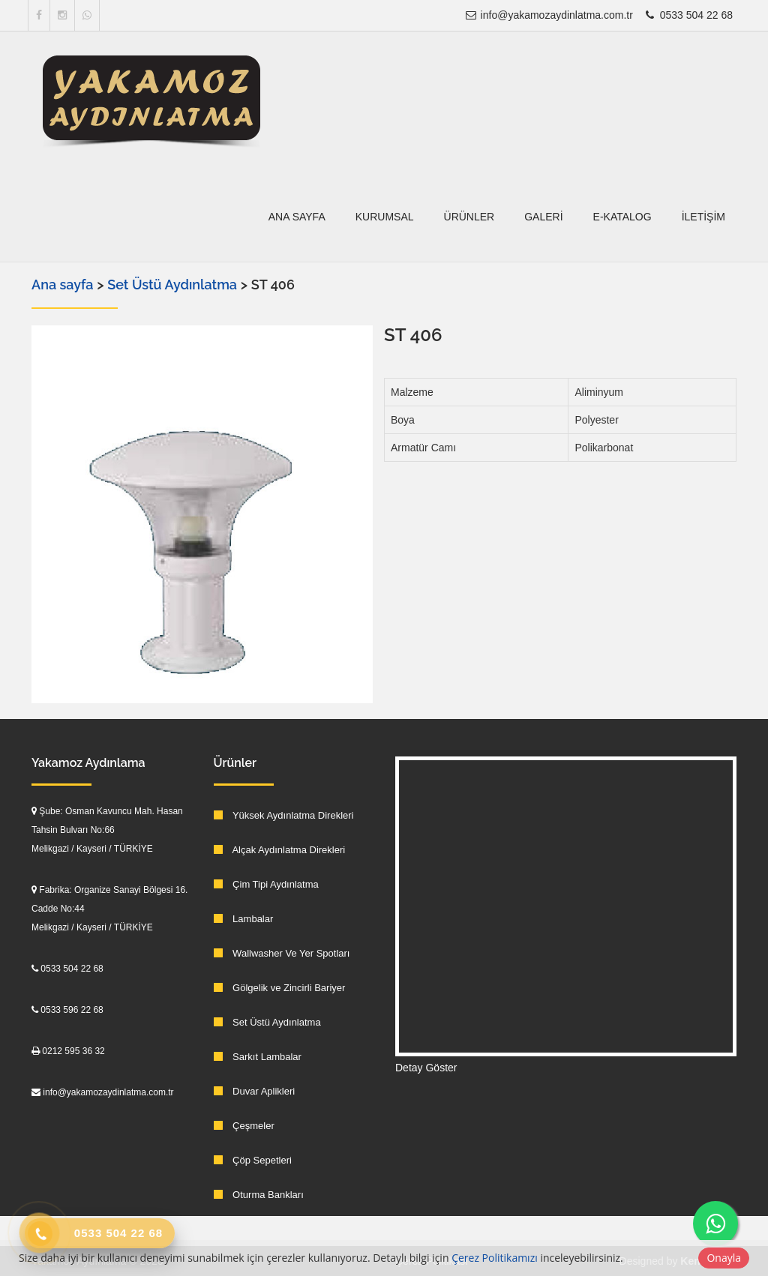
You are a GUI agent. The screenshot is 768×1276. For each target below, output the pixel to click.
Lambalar (244, 918)
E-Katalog (622, 217)
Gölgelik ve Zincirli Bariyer (280, 987)
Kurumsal (385, 217)
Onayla (723, 1258)
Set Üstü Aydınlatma (173, 284)
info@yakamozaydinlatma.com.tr (548, 15)
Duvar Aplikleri (255, 1091)
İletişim (703, 217)
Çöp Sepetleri (253, 1160)
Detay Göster (426, 1068)
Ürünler (469, 217)
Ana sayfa (297, 217)
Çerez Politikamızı (495, 1258)
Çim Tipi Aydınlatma (266, 884)
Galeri (543, 217)
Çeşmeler (244, 1125)
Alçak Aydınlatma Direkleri (280, 849)
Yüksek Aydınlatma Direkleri (284, 815)
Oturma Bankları (259, 1194)
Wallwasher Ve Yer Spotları (282, 953)
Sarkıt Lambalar (258, 1056)
